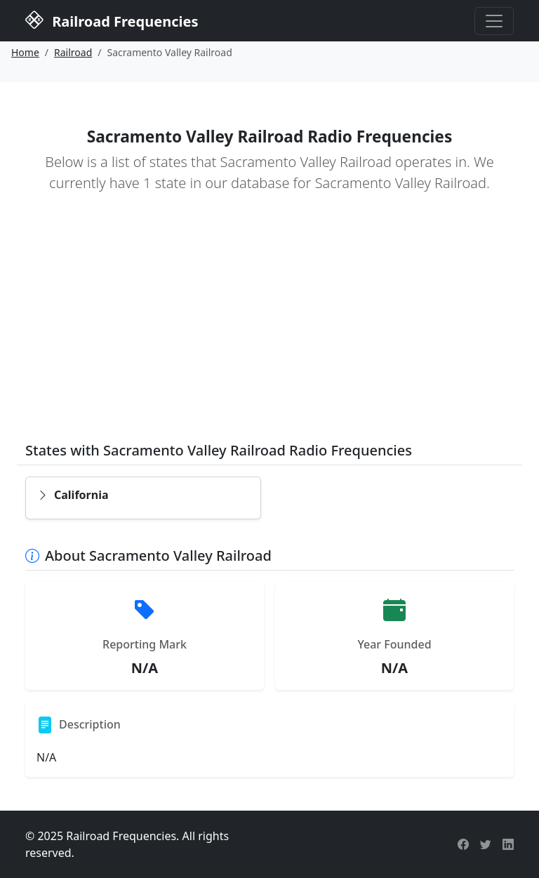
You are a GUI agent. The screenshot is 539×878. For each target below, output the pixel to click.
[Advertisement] (269, 327)
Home (25, 52)
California (73, 495)
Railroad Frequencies (111, 20)
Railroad (73, 52)
